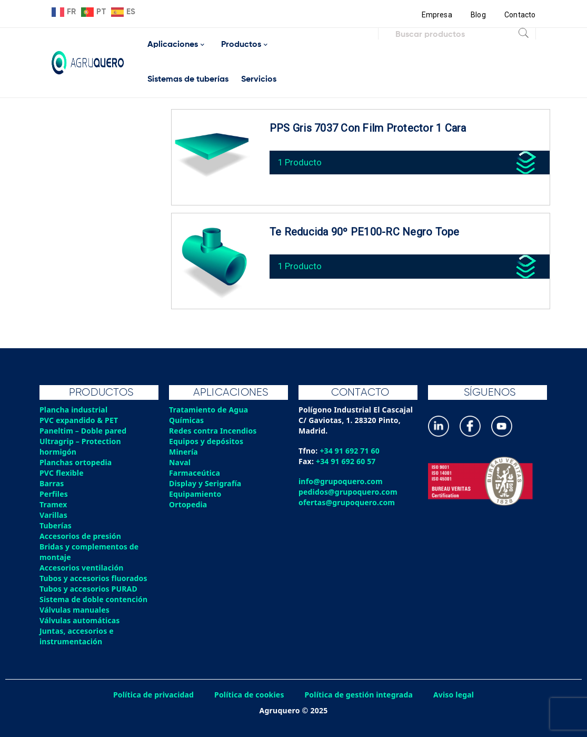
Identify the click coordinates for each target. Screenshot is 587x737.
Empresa (436, 15)
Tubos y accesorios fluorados (93, 578)
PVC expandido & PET (79, 420)
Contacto (520, 15)
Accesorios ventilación (81, 568)
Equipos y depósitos (206, 441)
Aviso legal (454, 695)
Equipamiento (195, 494)
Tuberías (55, 525)
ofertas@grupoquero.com (347, 502)
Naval (180, 462)
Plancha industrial (73, 410)
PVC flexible (61, 473)
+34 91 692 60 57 (346, 461)
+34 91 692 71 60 (350, 451)
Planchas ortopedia (76, 462)
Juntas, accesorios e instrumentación (76, 636)
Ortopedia (188, 504)
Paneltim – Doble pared (83, 431)
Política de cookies (249, 695)
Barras (51, 483)
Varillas (53, 515)
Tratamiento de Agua (209, 410)
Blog (477, 15)
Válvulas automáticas (80, 620)
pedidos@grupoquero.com (348, 492)
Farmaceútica (195, 473)
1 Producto (301, 160)
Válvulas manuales (74, 610)
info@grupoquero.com (341, 481)
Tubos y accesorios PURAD (88, 589)
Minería (183, 452)
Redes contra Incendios (213, 431)
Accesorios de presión (80, 536)
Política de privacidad (152, 695)
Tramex (53, 504)
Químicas (186, 420)
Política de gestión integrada (359, 695)
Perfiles (53, 494)
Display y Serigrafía (205, 483)
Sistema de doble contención (93, 599)
